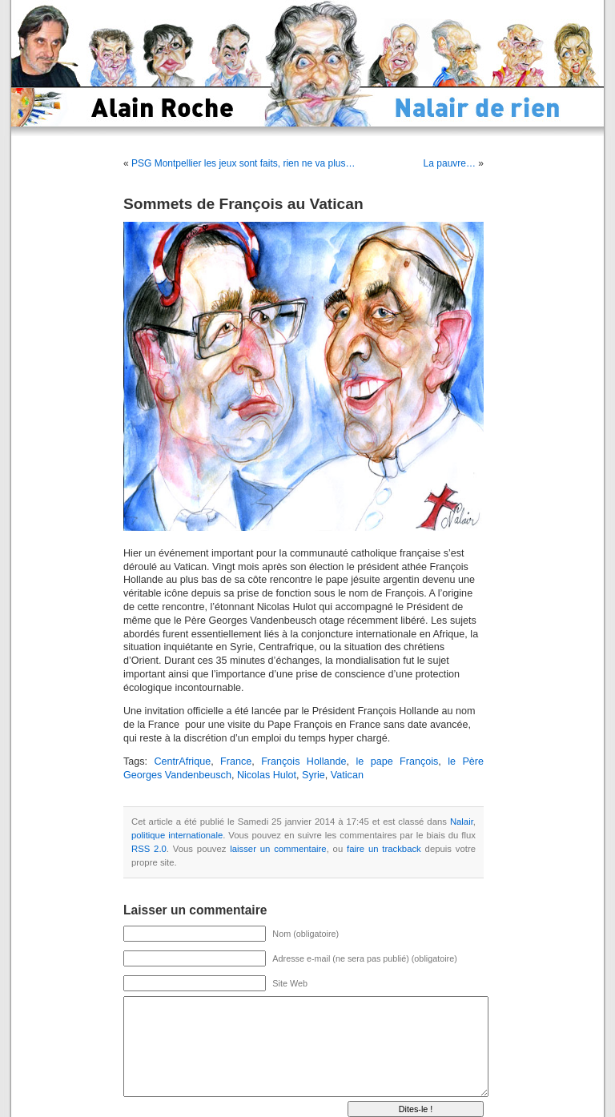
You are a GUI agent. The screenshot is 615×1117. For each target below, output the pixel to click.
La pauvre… (450, 163)
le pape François (397, 761)
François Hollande (303, 761)
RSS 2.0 (149, 849)
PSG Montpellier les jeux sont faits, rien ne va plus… (243, 163)
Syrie (313, 775)
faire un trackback (384, 849)
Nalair (461, 821)
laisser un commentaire (278, 849)
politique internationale (177, 835)
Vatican (347, 775)
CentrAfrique (182, 761)
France (235, 761)
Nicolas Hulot (266, 775)
